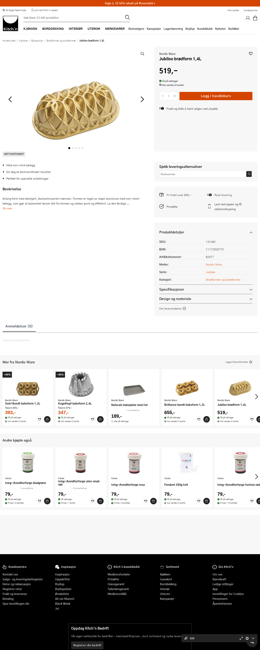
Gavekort (166, 579)
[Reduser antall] (162, 96)
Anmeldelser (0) (19, 326)
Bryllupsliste (63, 589)
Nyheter (220, 29)
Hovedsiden (9, 40)
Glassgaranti (116, 584)
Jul (57, 608)
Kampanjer (154, 29)
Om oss (217, 574)
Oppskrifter (62, 579)
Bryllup (190, 29)
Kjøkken (23, 40)
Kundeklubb (205, 29)
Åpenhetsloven (222, 603)
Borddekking (168, 584)
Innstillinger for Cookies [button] (228, 594)
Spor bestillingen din (16, 603)
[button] (250, 53)
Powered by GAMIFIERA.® (16, 340)
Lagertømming (173, 29)
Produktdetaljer (171, 232)
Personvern (220, 599)
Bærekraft (219, 579)
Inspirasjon (62, 574)
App (215, 589)
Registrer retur (12, 589)
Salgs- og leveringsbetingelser (23, 579)
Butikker (233, 29)
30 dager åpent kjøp (14, 10)
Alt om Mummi (64, 599)
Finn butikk (233, 10)
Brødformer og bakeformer (61, 40)
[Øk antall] (175, 96)
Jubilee (210, 272)
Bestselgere (136, 29)
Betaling (8, 599)
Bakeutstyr (37, 40)
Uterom (165, 594)
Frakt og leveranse (15, 594)
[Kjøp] (47, 419)
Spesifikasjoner (171, 289)
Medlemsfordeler (119, 574)
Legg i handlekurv (216, 95)
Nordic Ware (167, 54)
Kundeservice (250, 10)
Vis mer (7, 208)
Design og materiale (175, 298)
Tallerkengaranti (118, 589)
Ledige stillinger (223, 584)
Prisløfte (171, 207)
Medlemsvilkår (117, 594)
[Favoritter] (39, 419)
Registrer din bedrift (87, 645)
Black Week (62, 603)
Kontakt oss (10, 574)
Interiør (165, 589)
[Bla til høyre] (141, 99)
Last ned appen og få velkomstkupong (228, 206)
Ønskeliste (62, 594)
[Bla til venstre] (10, 99)
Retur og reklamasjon (17, 584)
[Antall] (169, 96)
